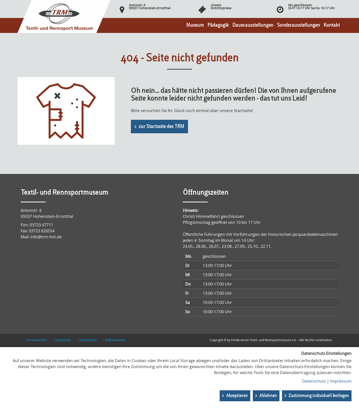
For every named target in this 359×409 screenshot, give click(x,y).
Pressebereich (37, 340)
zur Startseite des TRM (161, 127)
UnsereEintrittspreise (221, 6)
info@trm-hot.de (46, 237)
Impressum (63, 340)
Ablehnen (268, 396)
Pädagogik (218, 25)
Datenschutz (88, 340)
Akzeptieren (237, 396)
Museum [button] (195, 25)
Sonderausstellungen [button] (298, 25)
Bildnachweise (115, 340)
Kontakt (332, 25)
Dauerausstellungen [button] (252, 25)
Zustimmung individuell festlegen (318, 396)
